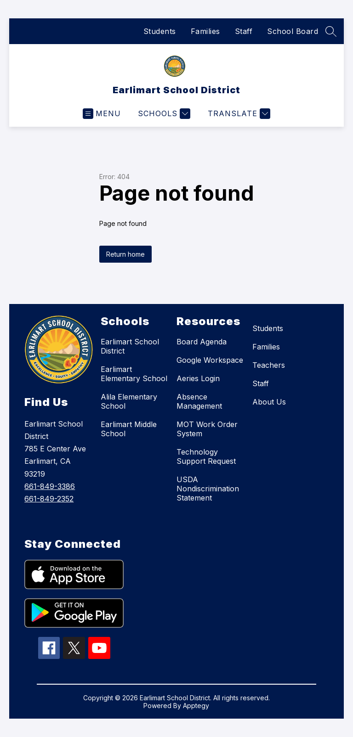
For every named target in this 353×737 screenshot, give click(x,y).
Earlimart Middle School (129, 429)
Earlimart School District (130, 346)
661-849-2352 (49, 498)
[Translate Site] (237, 113)
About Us (269, 401)
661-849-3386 (49, 486)
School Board (292, 31)
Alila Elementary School (129, 401)
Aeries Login (198, 378)
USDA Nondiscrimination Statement (207, 488)
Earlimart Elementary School (134, 374)
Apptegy (196, 705)
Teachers (268, 365)
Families (205, 31)
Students (159, 31)
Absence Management (199, 401)
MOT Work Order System (207, 429)
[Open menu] (102, 113)
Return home (125, 254)
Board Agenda (201, 341)
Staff (244, 31)
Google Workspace (209, 360)
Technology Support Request (206, 456)
